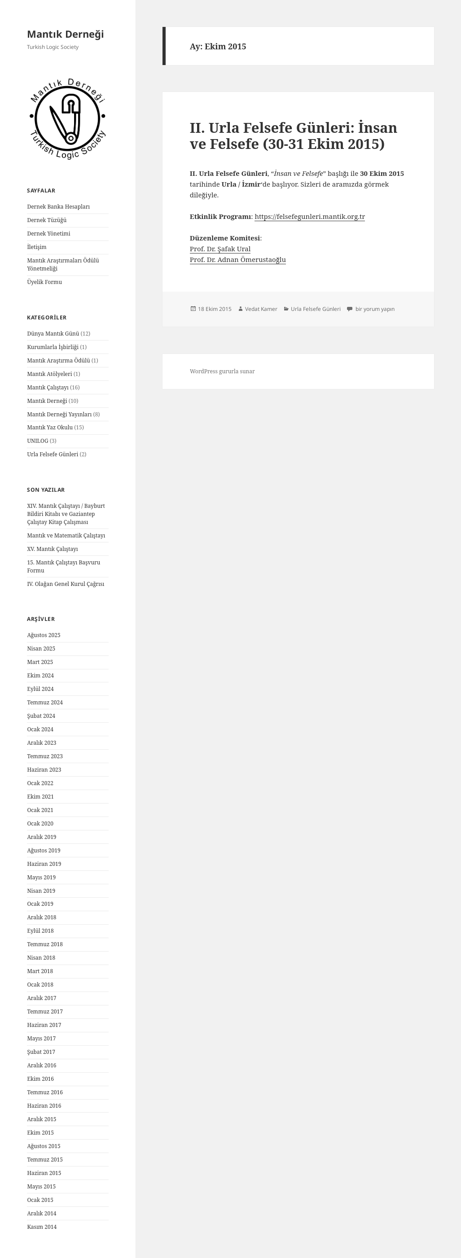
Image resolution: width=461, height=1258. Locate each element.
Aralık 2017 (41, 998)
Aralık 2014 (41, 1213)
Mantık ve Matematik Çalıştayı (66, 535)
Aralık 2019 (41, 837)
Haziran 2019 (44, 864)
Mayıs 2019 (41, 877)
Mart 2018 (40, 971)
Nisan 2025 (41, 648)
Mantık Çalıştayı (47, 387)
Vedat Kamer (261, 309)
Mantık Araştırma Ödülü (58, 360)
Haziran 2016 (44, 1105)
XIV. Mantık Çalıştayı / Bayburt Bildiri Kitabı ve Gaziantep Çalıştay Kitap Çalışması (66, 514)
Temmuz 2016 (45, 1092)
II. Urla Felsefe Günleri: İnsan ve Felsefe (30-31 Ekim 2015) (293, 135)
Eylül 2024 (40, 689)
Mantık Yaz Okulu (50, 427)
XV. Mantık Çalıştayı (52, 549)
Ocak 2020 (40, 823)
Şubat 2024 (41, 716)
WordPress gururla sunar (222, 371)
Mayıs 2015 (41, 1186)
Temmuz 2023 (45, 756)
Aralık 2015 (41, 1119)
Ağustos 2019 (43, 850)
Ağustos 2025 (43, 635)
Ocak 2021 (40, 810)
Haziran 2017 (44, 1025)
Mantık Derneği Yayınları (59, 414)
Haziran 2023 (44, 769)
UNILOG (37, 441)
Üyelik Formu (44, 282)
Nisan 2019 (41, 891)
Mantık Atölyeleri (49, 374)
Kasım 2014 (42, 1227)
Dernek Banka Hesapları (58, 206)
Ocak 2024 (40, 729)
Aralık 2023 (41, 743)
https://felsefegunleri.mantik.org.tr (310, 216)
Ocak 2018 (40, 984)
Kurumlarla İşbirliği (53, 347)
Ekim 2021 (40, 796)
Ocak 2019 (40, 904)
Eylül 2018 (40, 931)
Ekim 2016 (40, 1079)
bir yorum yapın (374, 309)
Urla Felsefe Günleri (52, 454)
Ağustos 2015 (43, 1146)
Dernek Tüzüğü (46, 220)
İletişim (36, 247)
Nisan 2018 (41, 957)
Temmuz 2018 (45, 944)
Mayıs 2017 (41, 1038)
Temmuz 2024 (45, 702)
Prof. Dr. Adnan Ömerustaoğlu (238, 259)
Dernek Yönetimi (48, 233)
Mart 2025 (40, 662)
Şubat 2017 (41, 1052)
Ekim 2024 (40, 675)
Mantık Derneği (65, 33)
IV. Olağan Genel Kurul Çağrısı (65, 584)
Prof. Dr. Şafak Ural (220, 248)
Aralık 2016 (41, 1065)
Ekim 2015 (40, 1132)
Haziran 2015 (44, 1173)
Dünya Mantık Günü (53, 333)
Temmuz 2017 (45, 1011)
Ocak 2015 (40, 1200)
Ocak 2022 (40, 783)
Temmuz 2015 (45, 1159)
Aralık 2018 (41, 917)
